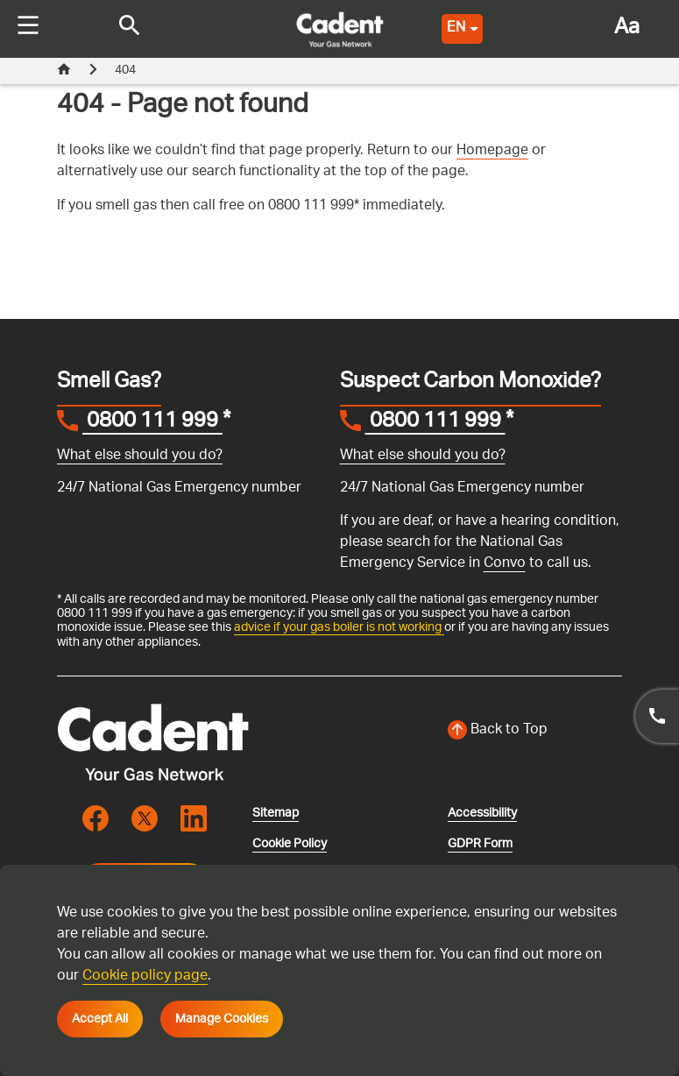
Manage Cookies (221, 1019)
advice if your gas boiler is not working (339, 627)
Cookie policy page (145, 976)
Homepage (492, 151)
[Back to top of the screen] (535, 730)
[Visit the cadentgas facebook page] (95, 817)
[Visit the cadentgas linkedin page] (193, 817)
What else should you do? (140, 456)
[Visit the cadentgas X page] (144, 817)
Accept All (100, 1019)
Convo (505, 564)
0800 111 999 (152, 423)
